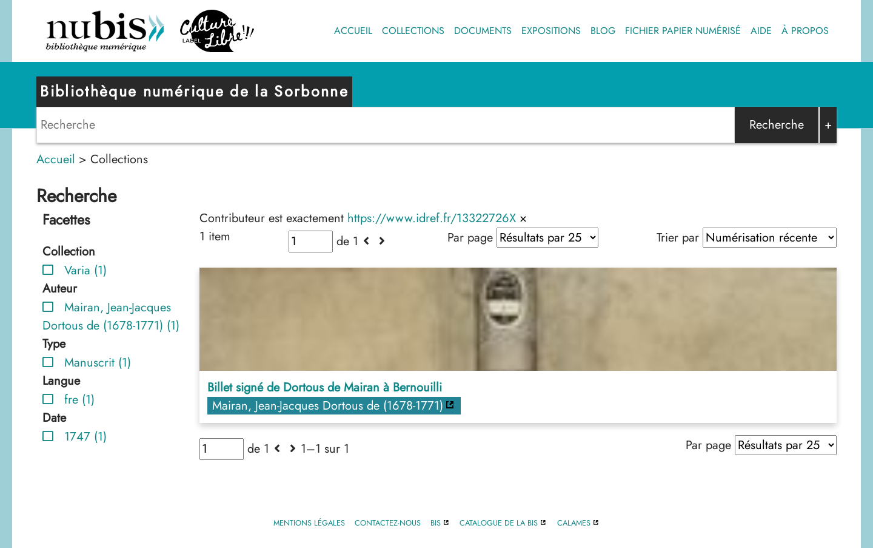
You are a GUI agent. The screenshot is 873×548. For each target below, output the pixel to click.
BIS (435, 523)
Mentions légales (309, 523)
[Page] (311, 241)
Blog (602, 31)
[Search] (385, 125)
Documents (483, 31)
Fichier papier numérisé (683, 31)
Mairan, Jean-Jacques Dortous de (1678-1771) (327, 405)
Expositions (551, 31)
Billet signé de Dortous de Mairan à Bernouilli (324, 387)
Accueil (353, 31)
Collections (413, 31)
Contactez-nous (388, 523)
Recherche (776, 125)
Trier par (678, 237)
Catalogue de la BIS (499, 523)
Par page (470, 237)
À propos (805, 31)
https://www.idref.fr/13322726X (431, 218)
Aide (761, 31)
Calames (573, 523)
